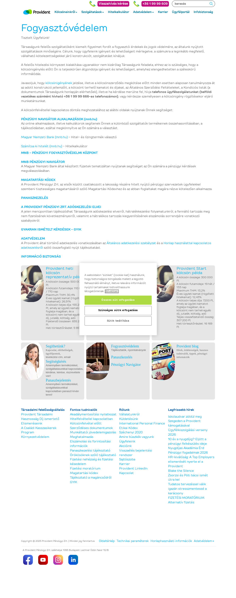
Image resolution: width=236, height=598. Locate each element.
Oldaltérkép (107, 541)
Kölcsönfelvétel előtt (86, 423)
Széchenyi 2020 (131, 432)
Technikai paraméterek (132, 541)
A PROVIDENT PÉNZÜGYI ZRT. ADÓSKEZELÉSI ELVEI (61, 207)
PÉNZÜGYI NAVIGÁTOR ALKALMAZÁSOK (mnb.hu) (59, 119)
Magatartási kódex (84, 473)
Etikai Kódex (128, 428)
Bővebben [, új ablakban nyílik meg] (111, 291)
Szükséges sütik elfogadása (118, 310)
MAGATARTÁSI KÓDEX (38, 180)
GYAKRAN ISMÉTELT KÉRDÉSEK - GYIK (51, 229)
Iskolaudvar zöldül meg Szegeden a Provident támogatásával (185, 421)
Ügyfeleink (127, 441)
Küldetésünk (128, 419)
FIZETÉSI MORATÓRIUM (186, 497)
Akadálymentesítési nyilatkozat (93, 414)
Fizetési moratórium (85, 468)
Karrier (124, 464)
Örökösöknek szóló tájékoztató (93, 455)
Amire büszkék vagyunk (136, 437)
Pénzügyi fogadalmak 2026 (188, 452)
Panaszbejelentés (58, 380)
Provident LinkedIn (133, 468)
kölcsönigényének (58, 83)
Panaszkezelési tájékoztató (90, 450)
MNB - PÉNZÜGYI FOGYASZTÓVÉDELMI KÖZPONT (59, 153)
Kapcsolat (126, 473)
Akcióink (125, 446)
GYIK (73, 482)
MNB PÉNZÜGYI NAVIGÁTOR (43, 162)
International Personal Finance (142, 423)
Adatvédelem (204, 541)
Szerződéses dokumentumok (91, 428)
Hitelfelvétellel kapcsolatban (91, 419)
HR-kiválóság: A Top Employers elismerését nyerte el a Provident (191, 462)
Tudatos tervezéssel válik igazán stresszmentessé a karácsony (187, 489)
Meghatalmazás (81, 437)
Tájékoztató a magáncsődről (90, 477)
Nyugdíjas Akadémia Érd (186, 448)
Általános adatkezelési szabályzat (131, 243)
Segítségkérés (56, 361)
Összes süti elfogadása (117, 300)
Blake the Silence (181, 470)
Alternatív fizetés (181, 502)
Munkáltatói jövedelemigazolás (93, 432)
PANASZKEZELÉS (34, 198)
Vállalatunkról (129, 414)
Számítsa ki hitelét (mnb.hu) (41, 146)
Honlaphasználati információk (171, 541)
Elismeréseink (31, 423)
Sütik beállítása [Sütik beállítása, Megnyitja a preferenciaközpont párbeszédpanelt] (118, 321)
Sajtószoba (127, 459)
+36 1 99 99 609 (155, 3)
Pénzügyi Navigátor (126, 365)
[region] (118, 299)
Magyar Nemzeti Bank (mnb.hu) (44, 137)
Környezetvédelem (35, 437)
